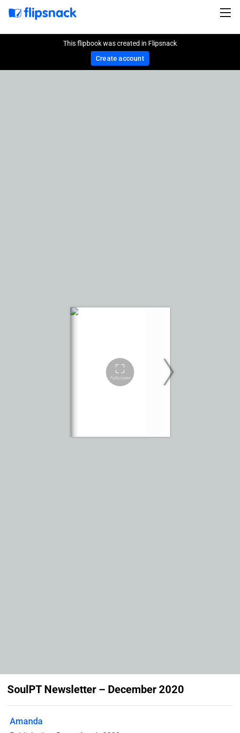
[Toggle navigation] (227, 12)
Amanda (26, 721)
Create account (120, 58)
